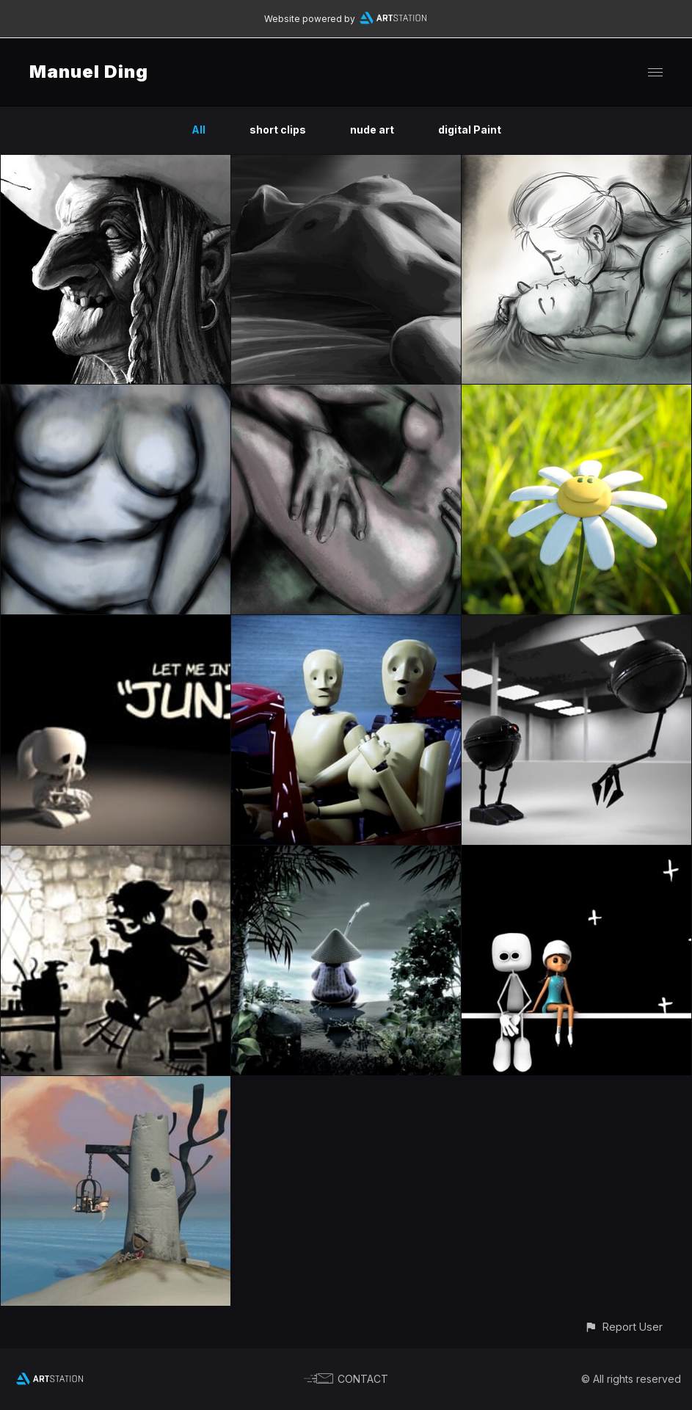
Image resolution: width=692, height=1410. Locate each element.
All (198, 129)
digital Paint (469, 129)
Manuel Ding (88, 71)
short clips (278, 129)
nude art (372, 129)
